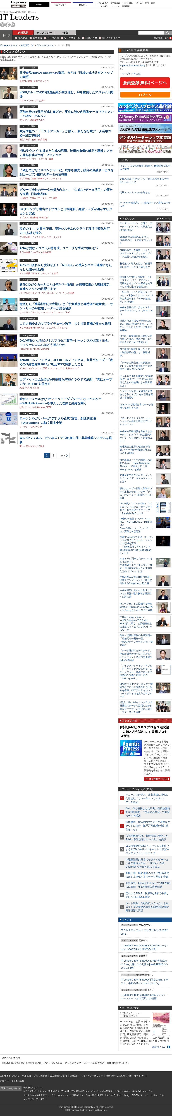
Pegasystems (26, 349)
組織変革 (46, 252)
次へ (62, 456)
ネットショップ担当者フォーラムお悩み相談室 (80, 1095)
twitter (2, 24)
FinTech (35, 388)
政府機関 (42, 139)
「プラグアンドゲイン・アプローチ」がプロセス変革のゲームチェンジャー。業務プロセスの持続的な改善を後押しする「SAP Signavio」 (136, 672)
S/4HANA (41, 407)
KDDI (22, 100)
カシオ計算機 (26, 328)
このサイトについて (9, 1076)
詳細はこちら (159, 1047)
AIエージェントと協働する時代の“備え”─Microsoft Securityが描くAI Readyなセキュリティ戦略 (136, 606)
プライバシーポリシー (92, 1076)
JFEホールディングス (53, 368)
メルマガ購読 (40, 1076)
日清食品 (24, 198)
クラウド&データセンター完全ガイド (41, 1091)
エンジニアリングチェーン (55, 328)
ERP (49, 407)
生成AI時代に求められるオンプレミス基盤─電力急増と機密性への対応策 (136, 593)
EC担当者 (115, 3)
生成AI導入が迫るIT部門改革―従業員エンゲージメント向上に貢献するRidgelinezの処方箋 (136, 580)
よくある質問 (17, 1081)
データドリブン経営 (47, 198)
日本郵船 (34, 217)
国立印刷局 (25, 139)
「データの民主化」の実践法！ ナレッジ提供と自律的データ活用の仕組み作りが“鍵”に (136, 365)
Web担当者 (104, 3)
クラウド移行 (38, 237)
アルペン (24, 120)
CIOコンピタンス (111, 38)
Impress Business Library (132, 65)
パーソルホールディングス (32, 293)
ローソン (24, 427)
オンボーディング (55, 293)
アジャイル (32, 100)
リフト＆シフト (54, 237)
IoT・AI (139, 3)
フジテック (25, 159)
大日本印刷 (25, 237)
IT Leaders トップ (8, 45)
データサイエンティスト (50, 178)
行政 (34, 139)
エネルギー (104, 6)
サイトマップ (140, 1076)
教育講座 (126, 6)
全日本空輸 (25, 252)
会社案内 (74, 1076)
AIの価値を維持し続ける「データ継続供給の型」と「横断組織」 (136, 352)
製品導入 (83, 5)
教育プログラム (41, 81)
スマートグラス (39, 159)
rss (12, 24)
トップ (6, 35)
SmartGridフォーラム (142, 1091)
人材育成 (36, 252)
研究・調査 (150, 3)
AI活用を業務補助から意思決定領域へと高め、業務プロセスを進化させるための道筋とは (136, 339)
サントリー (25, 312)
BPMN (37, 328)
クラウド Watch (122, 1091)
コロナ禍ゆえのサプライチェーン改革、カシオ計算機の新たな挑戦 (65, 323)
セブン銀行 (25, 178)
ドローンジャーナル (154, 1095)
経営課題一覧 (27, 45)
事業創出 (37, 38)
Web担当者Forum (80, 1091)
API (27, 388)
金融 (34, 178)
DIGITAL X (137, 1095)
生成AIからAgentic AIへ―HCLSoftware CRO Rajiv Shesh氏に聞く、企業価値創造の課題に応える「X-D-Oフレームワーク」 (136, 623)
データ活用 (53, 38)
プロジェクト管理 (49, 273)
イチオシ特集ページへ (156, 779)
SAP (39, 427)
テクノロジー (44, 32)
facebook (7, 24)
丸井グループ (72, 368)
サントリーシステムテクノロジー (48, 312)
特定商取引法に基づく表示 (119, 1076)
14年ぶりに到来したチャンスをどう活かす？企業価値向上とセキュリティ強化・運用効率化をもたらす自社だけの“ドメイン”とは (136, 565)
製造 (30, 81)
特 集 (65, 32)
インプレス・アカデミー (35, 1099)
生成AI (23, 81)
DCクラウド (61, 5)
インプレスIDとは (131, 73)
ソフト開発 (128, 3)
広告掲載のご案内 (58, 1076)
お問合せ (4, 1081)
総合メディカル (27, 407)
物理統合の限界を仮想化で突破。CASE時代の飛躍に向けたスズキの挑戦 (136, 449)
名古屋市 (34, 120)
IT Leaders (19, 17)
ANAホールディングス (30, 368)
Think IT (65, 1091)
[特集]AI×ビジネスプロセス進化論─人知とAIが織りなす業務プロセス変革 (144, 731)
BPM (36, 349)
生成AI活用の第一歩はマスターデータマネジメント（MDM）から (136, 310)
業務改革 (22, 38)
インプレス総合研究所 (102, 1091)
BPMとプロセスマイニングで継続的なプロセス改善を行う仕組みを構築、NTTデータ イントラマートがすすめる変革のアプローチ (136, 690)
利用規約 (26, 1076)
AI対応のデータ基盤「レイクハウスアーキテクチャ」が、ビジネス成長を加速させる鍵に (136, 253)
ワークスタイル (72, 38)
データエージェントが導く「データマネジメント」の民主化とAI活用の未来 (136, 226)
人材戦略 (70, 293)
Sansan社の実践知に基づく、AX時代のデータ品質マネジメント (136, 240)
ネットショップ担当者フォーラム (39, 1095)
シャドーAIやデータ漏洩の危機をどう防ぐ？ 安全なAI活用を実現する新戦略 (136, 394)
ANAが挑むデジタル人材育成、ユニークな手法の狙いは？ (59, 248)
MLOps (35, 273)
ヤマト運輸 (25, 273)
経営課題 (23, 32)
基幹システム (32, 446)
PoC (68, 312)
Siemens (45, 349)
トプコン (24, 217)
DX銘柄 (44, 217)
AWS (22, 388)
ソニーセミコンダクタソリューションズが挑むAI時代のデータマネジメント (136, 421)
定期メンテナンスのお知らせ (135, 192)
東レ (22, 446)
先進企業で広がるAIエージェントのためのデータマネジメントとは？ (136, 478)
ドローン (115, 6)
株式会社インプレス (33, 1087)
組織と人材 (91, 38)
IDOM (32, 427)
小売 (42, 120)
